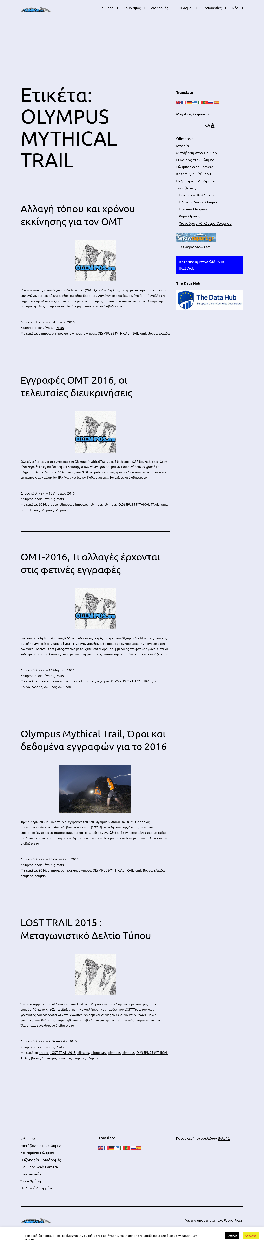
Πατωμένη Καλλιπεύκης (198, 195)
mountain (57, 681)
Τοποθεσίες (212, 8)
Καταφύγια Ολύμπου (193, 174)
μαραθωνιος (30, 510)
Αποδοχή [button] (250, 1235)
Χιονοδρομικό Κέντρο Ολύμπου (205, 223)
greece (53, 504)
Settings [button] (232, 1235)
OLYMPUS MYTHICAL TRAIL (118, 333)
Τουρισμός (132, 8)
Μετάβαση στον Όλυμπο (196, 152)
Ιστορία (182, 145)
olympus (90, 333)
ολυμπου (61, 510)
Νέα (235, 8)
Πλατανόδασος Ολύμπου (199, 202)
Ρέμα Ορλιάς (189, 216)
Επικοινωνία (31, 1174)
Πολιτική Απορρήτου (38, 1188)
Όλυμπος (106, 8)
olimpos (44, 333)
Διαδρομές (159, 8)
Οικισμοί (185, 8)
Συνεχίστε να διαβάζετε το (103, 306)
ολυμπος (47, 510)
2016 (42, 504)
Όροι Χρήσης (31, 1181)
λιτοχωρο (49, 1058)
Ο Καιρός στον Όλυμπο (195, 159)
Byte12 (224, 1138)
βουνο (152, 333)
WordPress (233, 1220)
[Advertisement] (132, 52)
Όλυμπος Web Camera (194, 166)
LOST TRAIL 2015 (63, 1052)
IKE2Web (186, 268)
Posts (60, 327)
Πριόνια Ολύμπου (193, 209)
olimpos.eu (60, 333)
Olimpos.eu (186, 138)
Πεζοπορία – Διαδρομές (196, 181)
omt (143, 333)
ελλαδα (164, 333)
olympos (76, 333)
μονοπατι (64, 1058)
